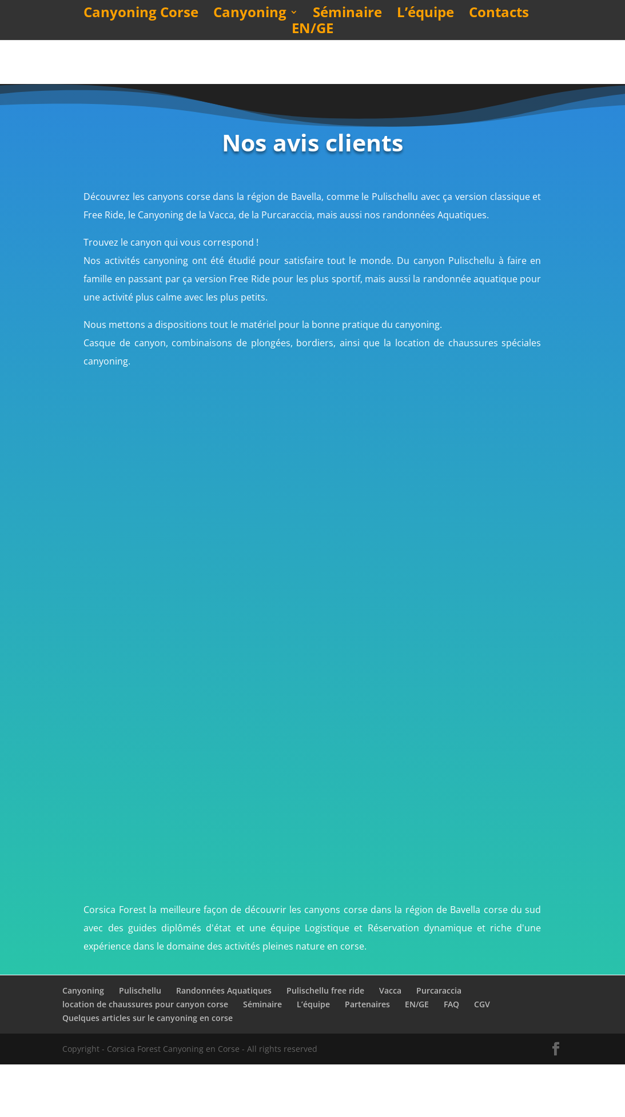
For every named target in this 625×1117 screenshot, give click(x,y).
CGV (482, 1056)
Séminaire (347, 14)
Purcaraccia (438, 1043)
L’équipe (425, 14)
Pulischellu (140, 1043)
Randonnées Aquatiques (224, 1043)
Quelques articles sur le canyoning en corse (147, 1070)
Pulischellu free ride (325, 1043)
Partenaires (367, 1056)
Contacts (499, 14)
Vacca (390, 1043)
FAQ (451, 1056)
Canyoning (249, 14)
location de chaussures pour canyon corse (145, 1056)
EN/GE (312, 30)
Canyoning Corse (140, 14)
